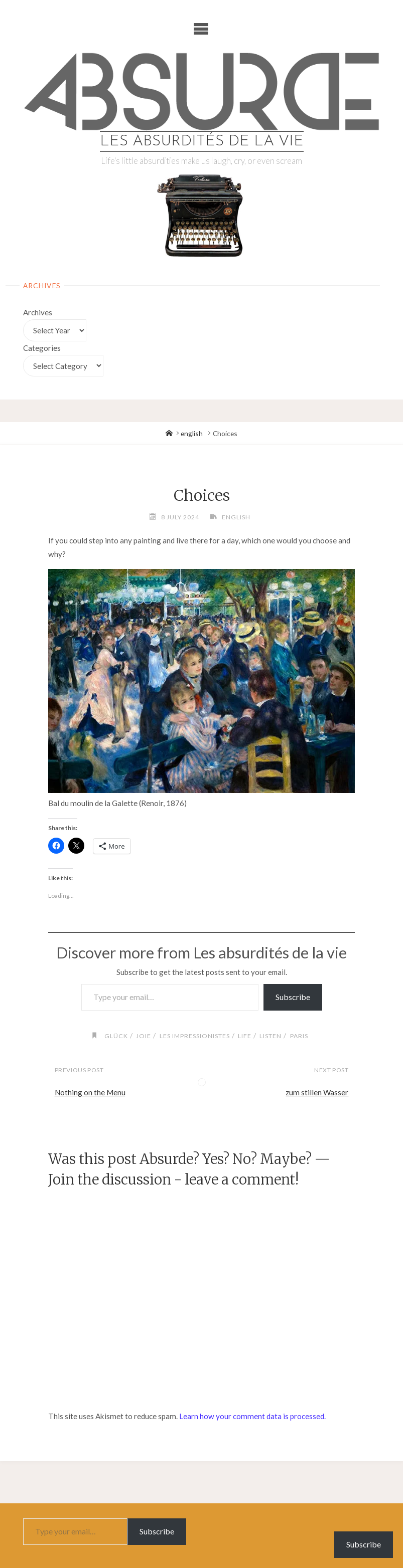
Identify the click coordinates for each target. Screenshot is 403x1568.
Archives (37, 312)
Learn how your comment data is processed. (252, 1416)
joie (143, 1036)
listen (270, 1036)
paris (299, 1036)
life (244, 1036)
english (192, 433)
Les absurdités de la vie (202, 141)
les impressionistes (195, 1036)
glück (116, 1036)
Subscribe (293, 997)
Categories (42, 347)
